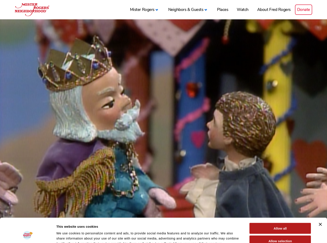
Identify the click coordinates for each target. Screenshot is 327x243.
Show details (225, 234)
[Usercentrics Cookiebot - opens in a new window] (28, 234)
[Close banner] (320, 201)
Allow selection (280, 218)
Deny (280, 230)
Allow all (280, 205)
